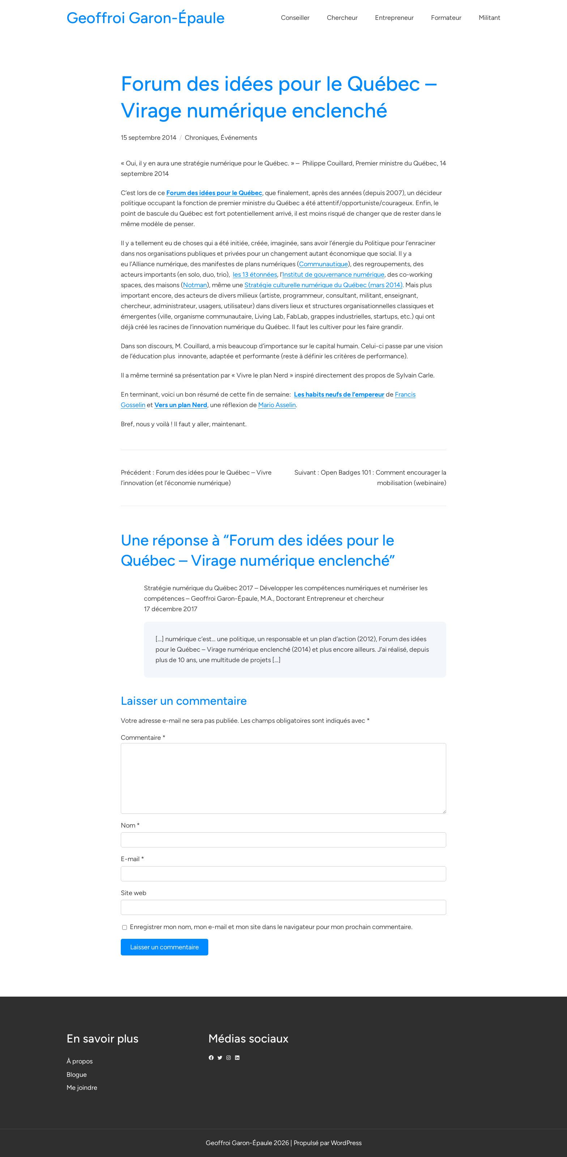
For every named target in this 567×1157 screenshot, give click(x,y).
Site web (133, 893)
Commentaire (143, 738)
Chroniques (201, 138)
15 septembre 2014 (148, 138)
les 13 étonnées (255, 275)
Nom (130, 825)
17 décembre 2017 (170, 609)
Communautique (323, 264)
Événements (239, 138)
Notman (195, 285)
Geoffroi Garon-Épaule (146, 18)
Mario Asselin (277, 405)
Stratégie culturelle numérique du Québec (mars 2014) (323, 285)
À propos (80, 1061)
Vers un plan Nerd (180, 405)
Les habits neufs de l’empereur (339, 394)
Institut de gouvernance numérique (333, 275)
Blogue (77, 1075)
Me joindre (82, 1088)
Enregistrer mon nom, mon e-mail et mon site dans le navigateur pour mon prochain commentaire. (271, 927)
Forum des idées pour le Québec (214, 193)
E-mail (132, 859)
